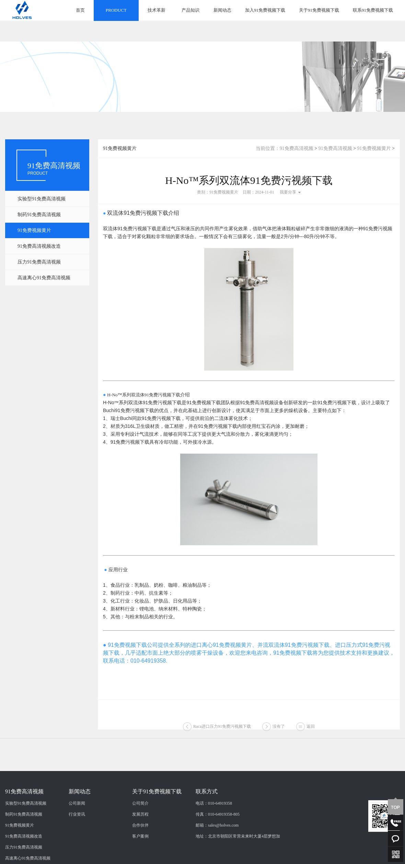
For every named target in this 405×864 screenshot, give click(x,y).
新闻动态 (222, 10)
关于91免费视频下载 (319, 10)
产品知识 (190, 10)
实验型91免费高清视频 (42, 198)
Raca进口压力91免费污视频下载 (222, 733)
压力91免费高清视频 (39, 262)
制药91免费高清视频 (39, 214)
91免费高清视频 (296, 148)
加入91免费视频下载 (265, 10)
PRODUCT (116, 10)
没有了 (279, 733)
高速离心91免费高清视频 (44, 277)
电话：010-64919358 (214, 841)
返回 (310, 733)
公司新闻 (77, 841)
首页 (80, 10)
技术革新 (156, 10)
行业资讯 (77, 852)
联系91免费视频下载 (373, 10)
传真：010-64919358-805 (218, 852)
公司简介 (140, 841)
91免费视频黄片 (34, 230)
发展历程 (140, 852)
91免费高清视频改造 (39, 246)
